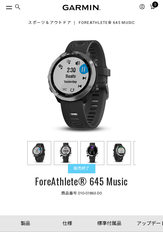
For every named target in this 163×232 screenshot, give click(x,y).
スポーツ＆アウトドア (49, 23)
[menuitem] (17, 7)
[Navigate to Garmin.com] (81, 7)
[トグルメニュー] (3, 6)
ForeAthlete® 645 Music (107, 23)
